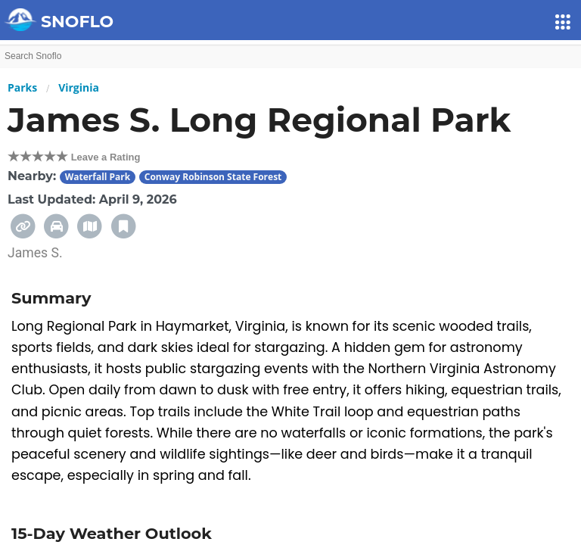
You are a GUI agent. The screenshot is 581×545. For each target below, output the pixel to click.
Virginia (78, 87)
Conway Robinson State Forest (213, 176)
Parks (22, 87)
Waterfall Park (98, 176)
